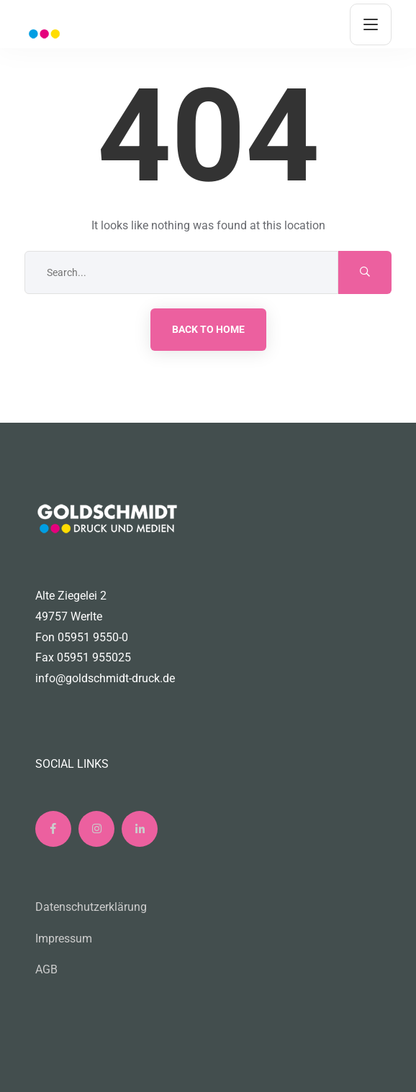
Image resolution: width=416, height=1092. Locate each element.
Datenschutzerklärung (91, 907)
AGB (46, 969)
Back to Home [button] (208, 329)
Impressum (63, 938)
